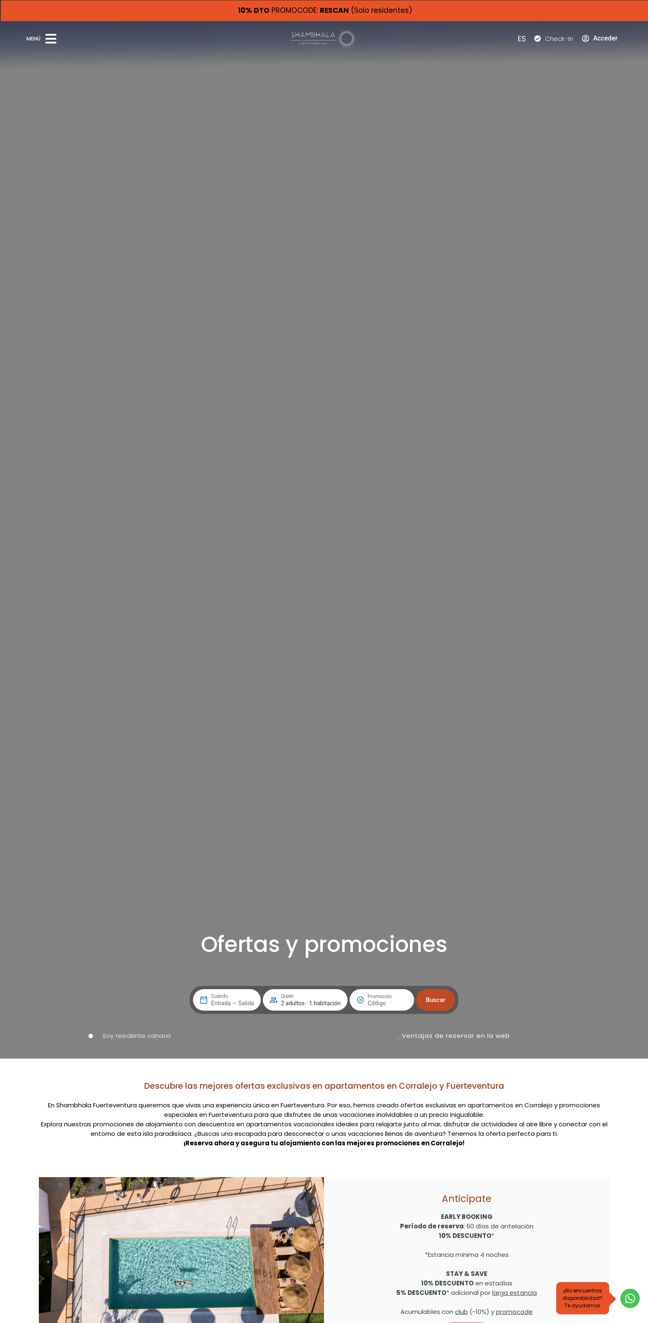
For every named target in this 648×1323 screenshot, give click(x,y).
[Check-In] (537, 38)
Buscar (436, 1000)
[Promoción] (387, 1003)
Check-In (559, 38)
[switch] (129, 1035)
